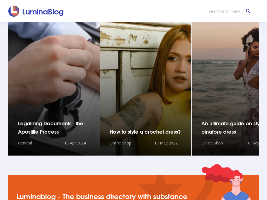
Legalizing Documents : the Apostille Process (50, 127)
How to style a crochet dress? (145, 131)
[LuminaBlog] (36, 11)
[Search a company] (228, 11)
